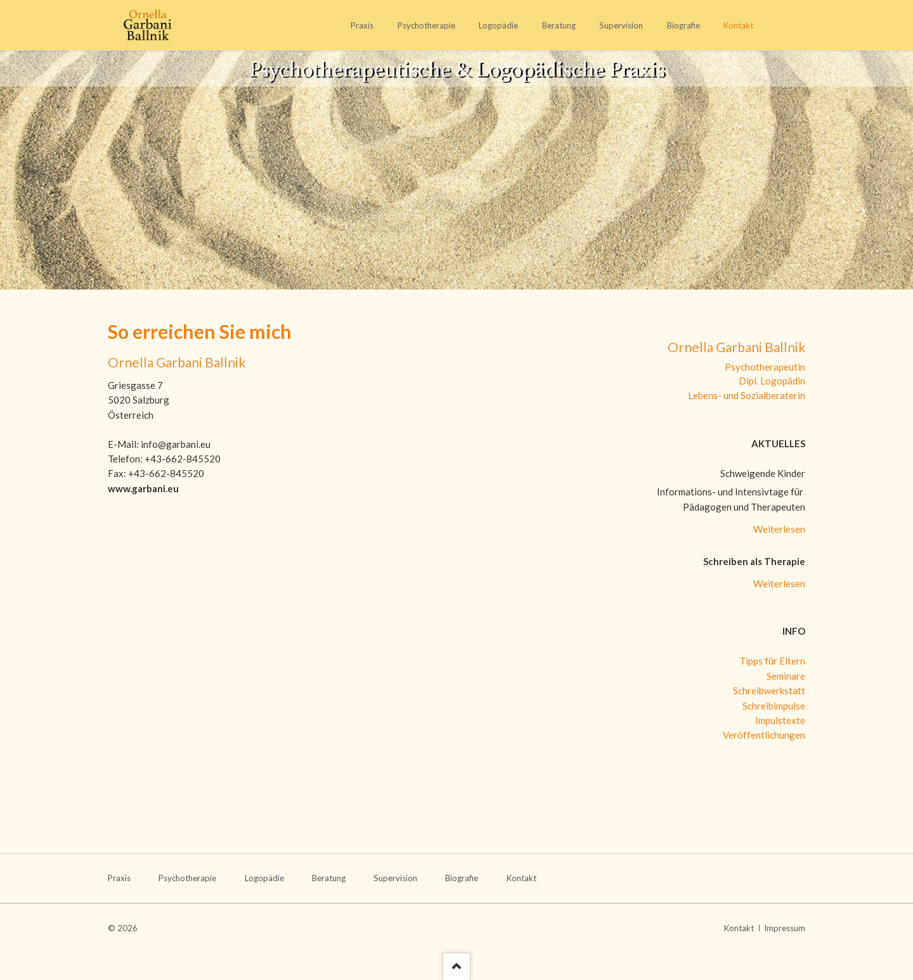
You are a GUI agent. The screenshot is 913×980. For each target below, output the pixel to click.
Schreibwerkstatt (769, 690)
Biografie (683, 25)
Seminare (786, 676)
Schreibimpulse (773, 705)
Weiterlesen (779, 529)
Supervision (621, 25)
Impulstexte (780, 720)
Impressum (784, 928)
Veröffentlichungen (764, 735)
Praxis (362, 25)
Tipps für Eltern (772, 660)
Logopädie (498, 25)
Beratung (559, 25)
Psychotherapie (426, 25)
